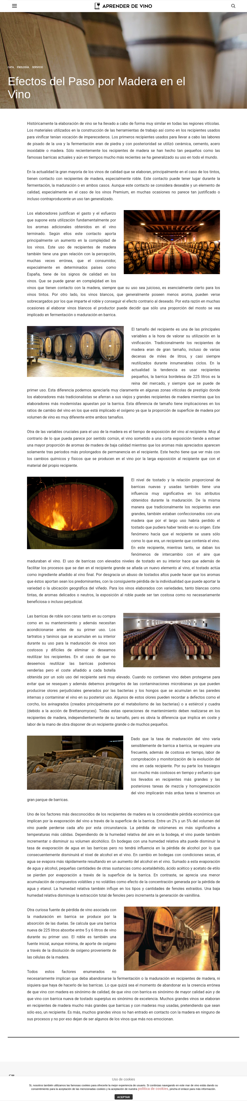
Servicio (37, 67)
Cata (11, 67)
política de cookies (153, 1089)
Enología (23, 67)
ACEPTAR (123, 1097)
